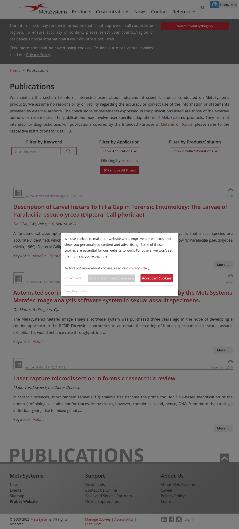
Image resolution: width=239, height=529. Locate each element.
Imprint (83, 291)
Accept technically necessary (111, 278)
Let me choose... (74, 278)
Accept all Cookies (156, 278)
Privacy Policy (139, 268)
